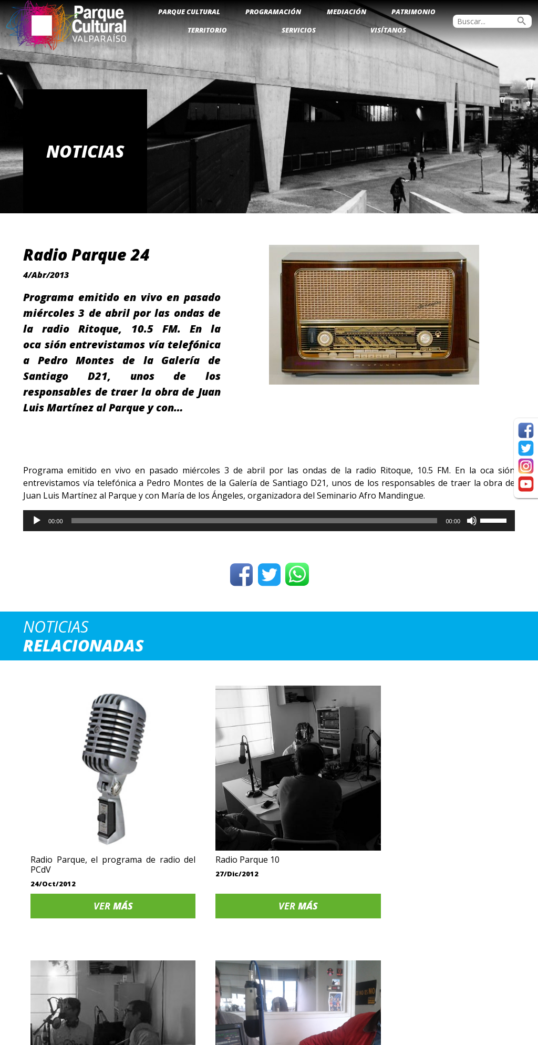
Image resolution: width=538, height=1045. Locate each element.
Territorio (207, 30)
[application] (269, 520)
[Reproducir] (37, 520)
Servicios (299, 30)
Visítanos (388, 30)
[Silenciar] (472, 520)
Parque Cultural (189, 11)
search (521, 21)
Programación (273, 11)
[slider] (254, 520)
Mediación (346, 11)
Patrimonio (413, 11)
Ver (81, 853)
